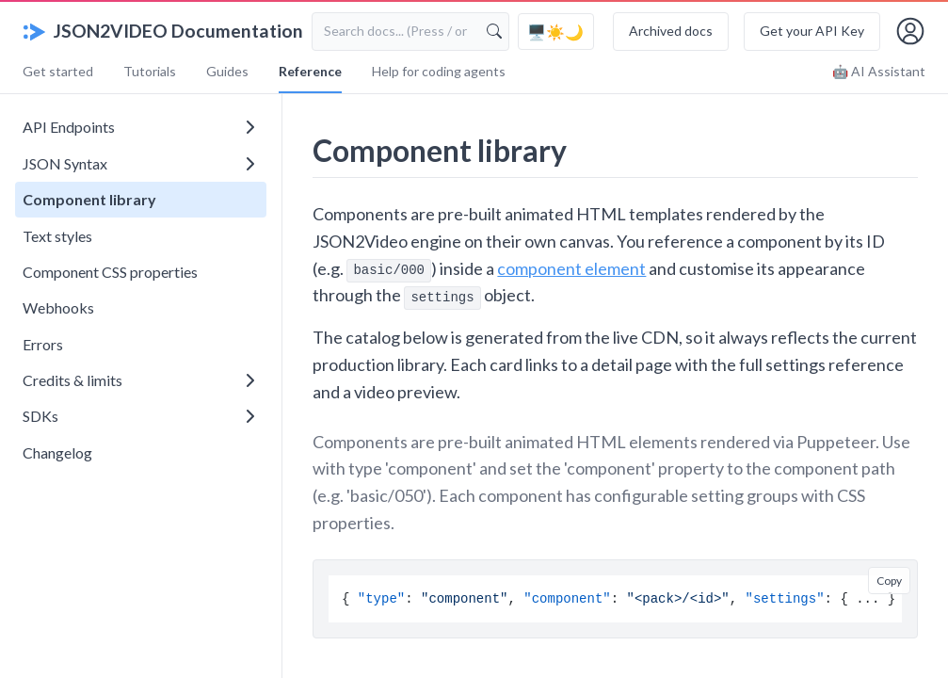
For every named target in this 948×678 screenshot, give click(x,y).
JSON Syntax (138, 163)
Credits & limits (138, 380)
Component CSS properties (110, 272)
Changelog (57, 452)
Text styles (57, 236)
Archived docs (671, 31)
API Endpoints (138, 127)
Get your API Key (812, 31)
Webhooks (58, 307)
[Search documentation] (410, 31)
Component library (89, 199)
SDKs (138, 416)
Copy (889, 580)
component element (571, 268)
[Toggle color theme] (556, 31)
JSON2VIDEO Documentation (163, 30)
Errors (43, 344)
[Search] (494, 31)
